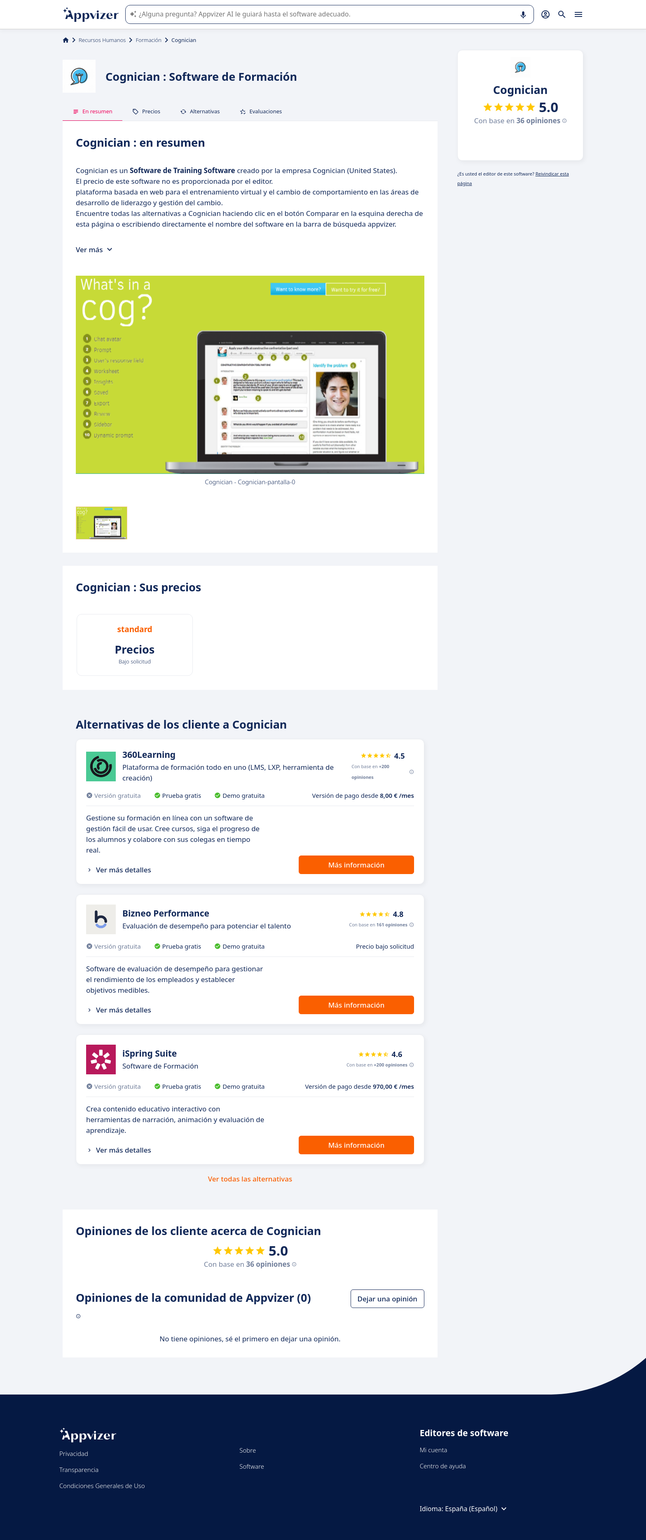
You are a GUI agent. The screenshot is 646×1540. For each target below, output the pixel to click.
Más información (356, 865)
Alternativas (200, 111)
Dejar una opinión (387, 1298)
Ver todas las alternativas (250, 1178)
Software (251, 1466)
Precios (146, 111)
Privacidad (73, 1453)
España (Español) (477, 1509)
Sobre (247, 1450)
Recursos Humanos (102, 40)
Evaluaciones (260, 111)
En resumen (92, 111)
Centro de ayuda (443, 1466)
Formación (149, 40)
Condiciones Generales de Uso (102, 1485)
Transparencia (78, 1469)
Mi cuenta (433, 1450)
